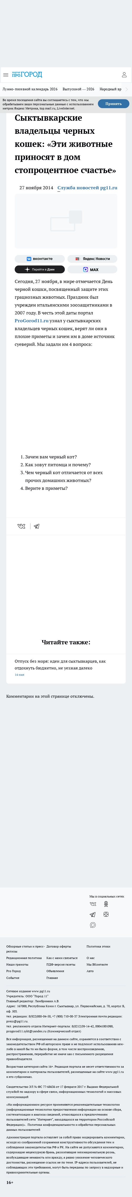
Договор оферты (58, 946)
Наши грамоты (17, 964)
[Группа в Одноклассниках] (106, 904)
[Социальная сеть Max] (92, 269)
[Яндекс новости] (92, 259)
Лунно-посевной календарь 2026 (30, 89)
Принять (113, 103)
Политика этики (98, 946)
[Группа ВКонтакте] (40, 259)
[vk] (22, 526)
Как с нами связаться (61, 958)
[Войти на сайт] (124, 75)
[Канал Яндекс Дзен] (40, 269)
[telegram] (38, 526)
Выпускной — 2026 (78, 89)
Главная (52, 978)
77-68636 (49, 1087)
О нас (91, 958)
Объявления (55, 971)
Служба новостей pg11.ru (87, 188)
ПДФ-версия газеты (60, 964)
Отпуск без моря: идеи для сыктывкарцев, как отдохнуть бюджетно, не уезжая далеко (66, 668)
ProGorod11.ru (32, 321)
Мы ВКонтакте (97, 964)
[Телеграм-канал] (92, 914)
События (12, 978)
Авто (90, 971)
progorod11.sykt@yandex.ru (26, 1031)
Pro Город (13, 971)
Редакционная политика (24, 958)
